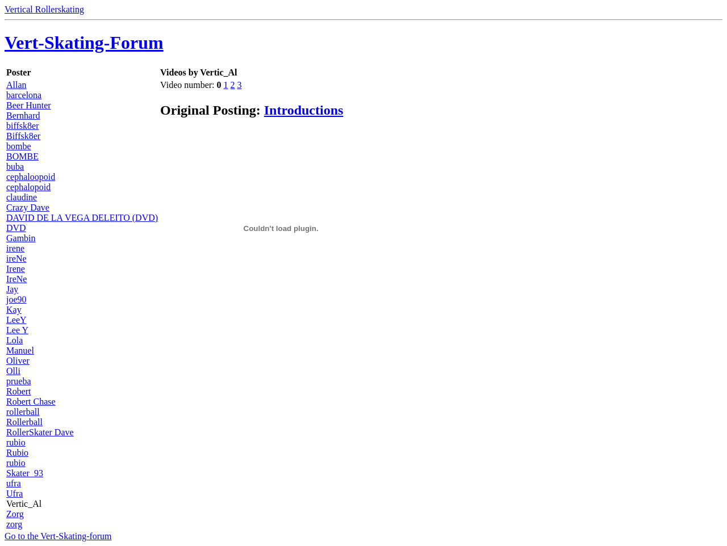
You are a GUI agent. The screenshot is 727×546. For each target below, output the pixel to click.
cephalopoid (28, 187)
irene (15, 248)
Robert (18, 391)
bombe (18, 146)
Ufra (14, 493)
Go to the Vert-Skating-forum (58, 536)
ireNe (16, 258)
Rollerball (24, 422)
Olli (13, 371)
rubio (16, 442)
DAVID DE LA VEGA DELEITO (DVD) (82, 217)
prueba (18, 381)
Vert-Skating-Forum (84, 42)
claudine (21, 197)
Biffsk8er (23, 136)
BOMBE (22, 156)
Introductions (304, 110)
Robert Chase (31, 401)
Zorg (15, 514)
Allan (16, 85)
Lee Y (17, 330)
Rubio (17, 452)
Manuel (20, 350)
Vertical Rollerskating (44, 9)
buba (15, 166)
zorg (14, 524)
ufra (13, 483)
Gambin (21, 238)
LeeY (16, 320)
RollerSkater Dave (40, 432)
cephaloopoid (30, 177)
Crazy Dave (27, 207)
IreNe (16, 279)
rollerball (23, 412)
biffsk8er (22, 126)
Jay (12, 289)
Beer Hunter (28, 105)
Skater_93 (24, 473)
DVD (16, 228)
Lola (14, 340)
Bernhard (23, 115)
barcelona (23, 95)
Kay (14, 309)
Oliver (18, 361)
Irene (15, 269)
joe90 (16, 299)
